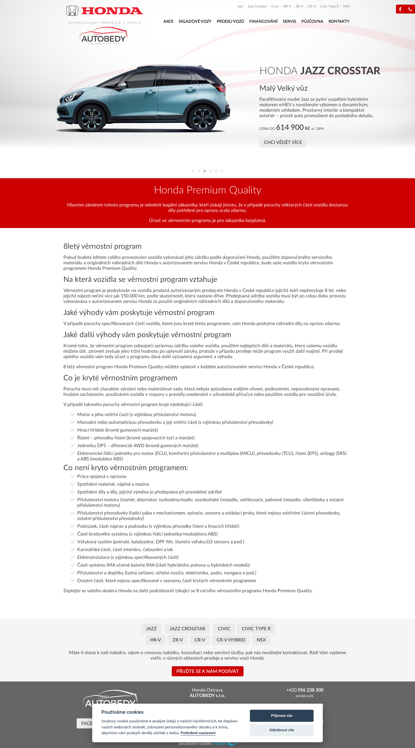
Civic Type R (329, 6)
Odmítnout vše (281, 730)
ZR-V (299, 6)
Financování (263, 22)
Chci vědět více (283, 142)
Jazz (240, 6)
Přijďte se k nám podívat (207, 671)
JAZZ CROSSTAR (187, 629)
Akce (168, 22)
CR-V (312, 6)
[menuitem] (242, 6)
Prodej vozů (230, 22)
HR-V (287, 6)
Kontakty (339, 22)
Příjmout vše (282, 715)
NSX (346, 6)
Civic (275, 6)
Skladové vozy (195, 22)
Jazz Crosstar (257, 6)
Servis (289, 22)
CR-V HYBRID (231, 640)
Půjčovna (312, 22)
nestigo (219, 744)
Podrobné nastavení (198, 732)
